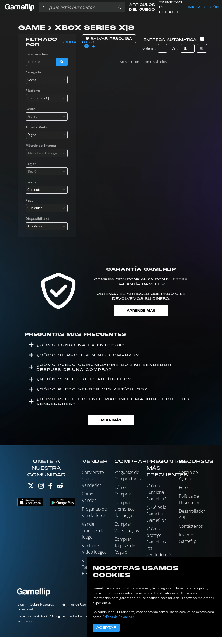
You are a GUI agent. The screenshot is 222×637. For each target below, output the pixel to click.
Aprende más (141, 310)
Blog (20, 604)
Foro (183, 487)
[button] (119, 7)
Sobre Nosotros (42, 604)
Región (31, 163)
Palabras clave (37, 54)
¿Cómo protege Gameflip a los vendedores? (159, 542)
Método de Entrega (41, 145)
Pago (29, 200)
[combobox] (47, 80)
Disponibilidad (38, 218)
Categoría (33, 72)
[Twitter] (30, 487)
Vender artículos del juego (93, 530)
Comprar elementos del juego (124, 508)
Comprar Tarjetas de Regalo (124, 545)
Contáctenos (191, 526)
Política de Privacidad (118, 616)
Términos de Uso (73, 604)
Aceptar (106, 627)
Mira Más (111, 420)
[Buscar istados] (80, 7)
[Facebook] (50, 487)
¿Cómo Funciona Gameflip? (156, 492)
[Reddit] (60, 487)
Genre (30, 109)
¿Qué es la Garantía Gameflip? (156, 513)
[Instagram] (41, 487)
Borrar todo (77, 42)
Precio (31, 182)
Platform (33, 90)
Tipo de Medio (37, 127)
